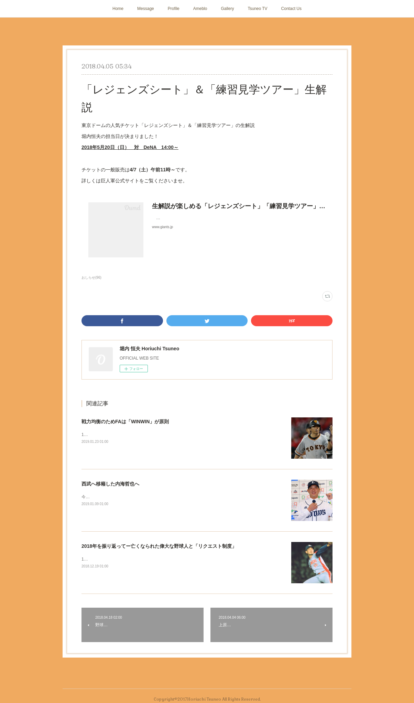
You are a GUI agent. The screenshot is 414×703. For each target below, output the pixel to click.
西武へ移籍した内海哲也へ (110, 484)
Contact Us (291, 8)
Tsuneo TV (257, 8)
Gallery (227, 8)
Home (117, 8)
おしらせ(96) (91, 277)
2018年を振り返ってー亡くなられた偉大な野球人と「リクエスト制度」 (159, 546)
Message (145, 8)
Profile (173, 8)
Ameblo (200, 8)
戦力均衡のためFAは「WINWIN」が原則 (125, 421)
